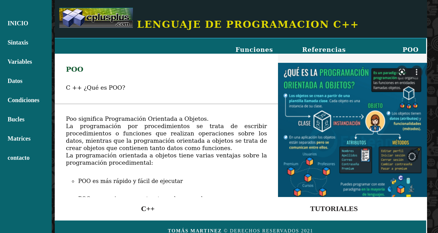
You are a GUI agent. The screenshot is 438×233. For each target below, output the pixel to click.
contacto (19, 157)
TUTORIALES (334, 209)
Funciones (254, 49)
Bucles (16, 119)
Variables (20, 61)
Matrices (19, 138)
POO (410, 49)
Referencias (324, 49)
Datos (15, 80)
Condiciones (23, 100)
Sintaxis (18, 42)
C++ (148, 209)
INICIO (18, 23)
